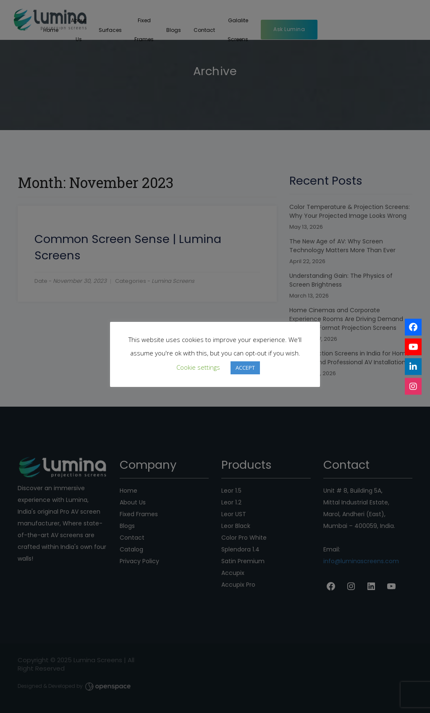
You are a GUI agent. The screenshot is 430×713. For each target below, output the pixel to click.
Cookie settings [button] (198, 367)
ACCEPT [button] (245, 367)
